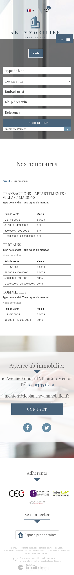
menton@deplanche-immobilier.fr (37, 396)
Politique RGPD (41, 553)
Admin (56, 550)
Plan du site (9, 550)
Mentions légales (23, 550)
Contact (37, 409)
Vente (35, 53)
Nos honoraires (38, 550)
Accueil (6, 180)
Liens (49, 550)
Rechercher (37, 123)
